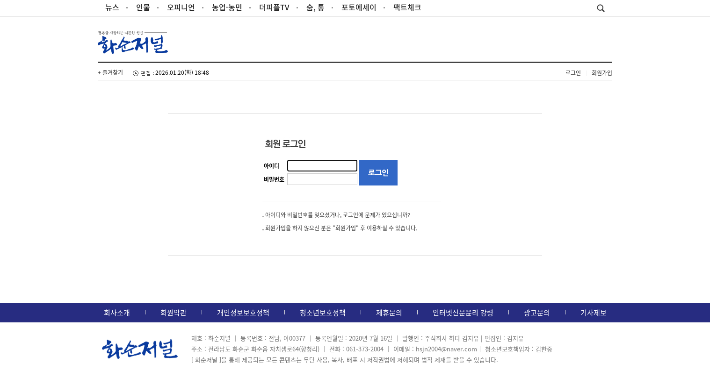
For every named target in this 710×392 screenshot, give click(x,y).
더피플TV (274, 7)
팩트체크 (407, 7)
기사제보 (593, 312)
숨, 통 (315, 7)
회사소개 (117, 312)
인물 (143, 7)
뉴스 (112, 7)
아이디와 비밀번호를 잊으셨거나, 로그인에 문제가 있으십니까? (337, 215)
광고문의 (537, 312)
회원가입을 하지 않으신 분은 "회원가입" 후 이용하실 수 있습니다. (341, 228)
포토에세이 (359, 7)
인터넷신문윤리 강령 (463, 312)
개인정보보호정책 (243, 312)
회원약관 (173, 312)
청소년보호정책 (323, 312)
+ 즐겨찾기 (110, 72)
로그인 (573, 73)
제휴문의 (389, 312)
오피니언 (181, 7)
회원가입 (602, 73)
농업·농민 (227, 7)
